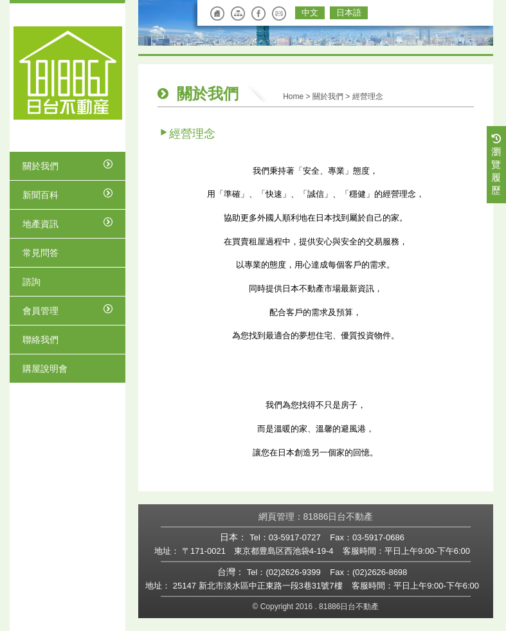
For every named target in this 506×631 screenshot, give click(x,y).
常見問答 (41, 253)
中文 (310, 12)
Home (293, 96)
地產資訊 (68, 223)
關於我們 (68, 165)
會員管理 (68, 310)
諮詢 (32, 282)
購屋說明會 (45, 368)
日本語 (348, 12)
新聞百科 (68, 194)
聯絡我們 (41, 339)
